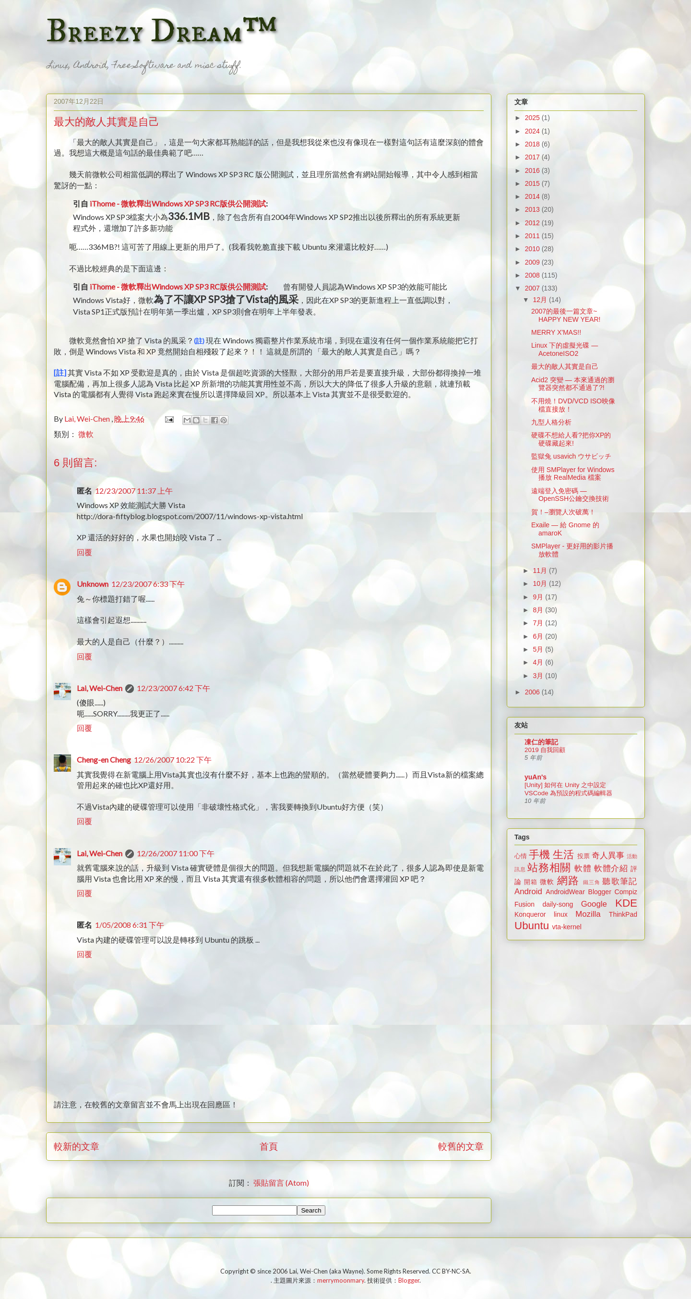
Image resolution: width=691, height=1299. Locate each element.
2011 (533, 236)
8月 (539, 610)
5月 (539, 649)
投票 (583, 856)
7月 (539, 623)
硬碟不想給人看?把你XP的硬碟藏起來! (571, 439)
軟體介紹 (611, 868)
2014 (533, 196)
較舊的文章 (461, 1146)
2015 (533, 183)
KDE (626, 903)
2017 (533, 157)
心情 (520, 856)
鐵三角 (592, 882)
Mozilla (587, 914)
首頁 (269, 1146)
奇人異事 (608, 855)
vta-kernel (566, 927)
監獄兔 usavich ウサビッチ (571, 456)
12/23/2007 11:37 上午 (134, 490)
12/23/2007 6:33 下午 (148, 583)
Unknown (92, 583)
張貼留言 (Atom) (281, 1182)
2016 (533, 170)
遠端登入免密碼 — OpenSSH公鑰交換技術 (570, 495)
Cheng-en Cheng (104, 759)
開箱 (530, 882)
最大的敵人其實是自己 (564, 366)
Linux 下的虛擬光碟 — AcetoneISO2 (564, 349)
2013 (533, 209)
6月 (539, 636)
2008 (533, 275)
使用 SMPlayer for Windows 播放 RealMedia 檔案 (572, 474)
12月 (540, 300)
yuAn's (535, 777)
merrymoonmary (340, 1280)
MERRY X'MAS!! (556, 332)
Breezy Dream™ (161, 32)
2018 (533, 144)
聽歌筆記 (619, 881)
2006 (533, 692)
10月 (540, 583)
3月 (539, 676)
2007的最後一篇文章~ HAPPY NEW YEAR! (565, 315)
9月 (539, 597)
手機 (539, 855)
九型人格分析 (551, 422)
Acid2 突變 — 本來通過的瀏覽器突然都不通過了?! (572, 384)
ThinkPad (623, 914)
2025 (533, 117)
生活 (563, 855)
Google (594, 904)
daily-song (557, 904)
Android (528, 891)
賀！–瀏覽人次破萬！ (563, 512)
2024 (533, 131)
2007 (533, 288)
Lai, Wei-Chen (99, 687)
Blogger (599, 892)
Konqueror (530, 914)
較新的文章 (76, 1146)
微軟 (86, 433)
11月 (540, 570)
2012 (533, 223)
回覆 (84, 552)
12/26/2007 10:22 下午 (173, 759)
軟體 (582, 868)
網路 (568, 880)
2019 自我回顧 (544, 749)
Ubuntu (531, 926)
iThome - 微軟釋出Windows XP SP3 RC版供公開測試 (178, 203)
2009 (533, 262)
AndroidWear (565, 892)
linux (561, 914)
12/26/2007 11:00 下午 (175, 853)
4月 (539, 662)
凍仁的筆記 (541, 742)
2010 (533, 249)
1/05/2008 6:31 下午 (129, 924)
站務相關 (549, 868)
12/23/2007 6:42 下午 (173, 687)
